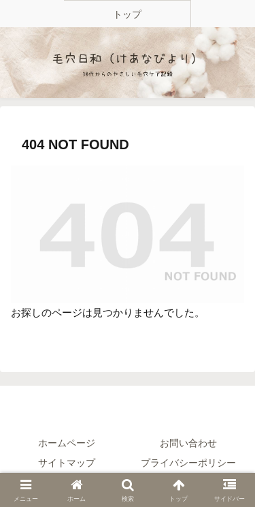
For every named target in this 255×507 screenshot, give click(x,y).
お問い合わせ (188, 442)
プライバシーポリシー (188, 462)
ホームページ (66, 442)
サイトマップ (66, 462)
